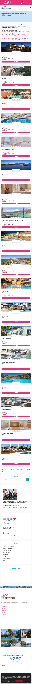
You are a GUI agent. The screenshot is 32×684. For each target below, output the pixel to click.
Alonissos (4, 31)
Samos (19, 38)
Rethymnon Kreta (10, 38)
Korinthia (27, 34)
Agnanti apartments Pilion (8, 54)
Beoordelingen (5, 627)
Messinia (23, 35)
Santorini (24, 38)
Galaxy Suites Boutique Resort (9, 362)
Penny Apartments (6, 267)
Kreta (4, 579)
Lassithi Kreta (13, 35)
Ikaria (6, 34)
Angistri (12, 31)
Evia (18, 33)
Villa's (4, 560)
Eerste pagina (4, 470)
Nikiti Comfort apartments (8, 125)
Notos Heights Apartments (8, 149)
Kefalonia (23, 34)
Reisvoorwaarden (5, 616)
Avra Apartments (6, 173)
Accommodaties (6, 558)
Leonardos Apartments (7, 433)
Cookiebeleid (4, 610)
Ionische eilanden (6, 575)
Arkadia (16, 31)
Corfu (9, 33)
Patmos (15, 37)
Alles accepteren (19, 681)
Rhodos (16, 38)
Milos (27, 35)
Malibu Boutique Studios (7, 244)
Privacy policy (4, 622)
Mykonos (5, 37)
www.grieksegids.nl (23, 663)
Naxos (9, 37)
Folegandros (22, 33)
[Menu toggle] (30, 8)
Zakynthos (20, 39)
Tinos (16, 39)
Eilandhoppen (6, 554)
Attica (19, 31)
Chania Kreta (5, 33)
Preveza (26, 37)
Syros (13, 39)
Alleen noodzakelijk (5, 681)
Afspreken (4, 618)
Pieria (23, 37)
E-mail (20, 1)
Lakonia (8, 35)
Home (2, 19)
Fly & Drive (5, 556)
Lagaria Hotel (5, 457)
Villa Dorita (5, 78)
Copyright (4, 612)
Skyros (10, 39)
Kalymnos (13, 34)
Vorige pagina (12, 470)
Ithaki (9, 34)
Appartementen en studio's (8, 546)
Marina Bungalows (6, 338)
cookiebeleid (5, 678)
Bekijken (16, 61)
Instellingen (13, 681)
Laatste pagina (28, 470)
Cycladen (5, 571)
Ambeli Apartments (6, 409)
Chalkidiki (27, 31)
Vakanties (7, 19)
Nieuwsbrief (4, 626)
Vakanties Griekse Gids (7, 552)
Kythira (4, 35)
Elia (16, 33)
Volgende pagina (20, 470)
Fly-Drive (3, 608)
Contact (3, 620)
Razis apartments (6, 196)
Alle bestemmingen (7, 550)
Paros (12, 37)
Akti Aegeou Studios (6, 315)
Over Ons (4, 614)
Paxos (19, 37)
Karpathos (18, 34)
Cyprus (13, 33)
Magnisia (19, 35)
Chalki (23, 31)
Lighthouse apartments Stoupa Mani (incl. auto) (13, 220)
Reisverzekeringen (5, 624)
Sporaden (5, 577)
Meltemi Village (5, 386)
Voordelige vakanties (7, 548)
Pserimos (4, 38)
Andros (8, 31)
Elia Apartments (5, 291)
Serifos (28, 38)
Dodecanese (5, 573)
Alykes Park (4, 102)
